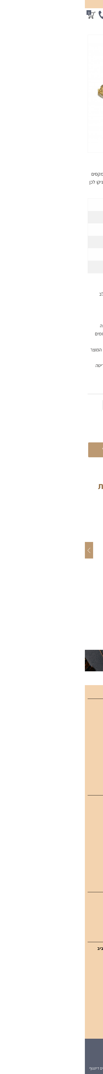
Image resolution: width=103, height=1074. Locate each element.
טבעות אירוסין (88, 868)
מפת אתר (91, 763)
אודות (95, 744)
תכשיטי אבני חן (87, 841)
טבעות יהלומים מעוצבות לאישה (73, 831)
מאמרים (93, 735)
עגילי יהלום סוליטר (84, 918)
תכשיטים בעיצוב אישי (82, 850)
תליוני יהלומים (88, 812)
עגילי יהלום (91, 900)
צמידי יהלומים (88, 822)
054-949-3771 (75, 971)
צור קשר (93, 753)
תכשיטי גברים (88, 859)
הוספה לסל (29, 449)
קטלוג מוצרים (88, 716)
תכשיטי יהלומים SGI (83, 803)
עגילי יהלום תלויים (85, 909)
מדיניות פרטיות (87, 772)
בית (97, 707)
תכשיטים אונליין (87, 725)
